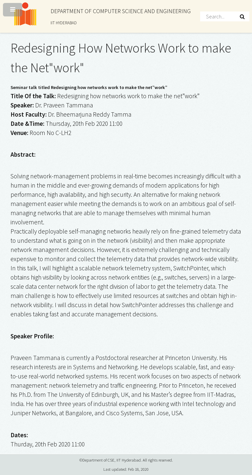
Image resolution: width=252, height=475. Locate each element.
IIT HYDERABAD (64, 23)
